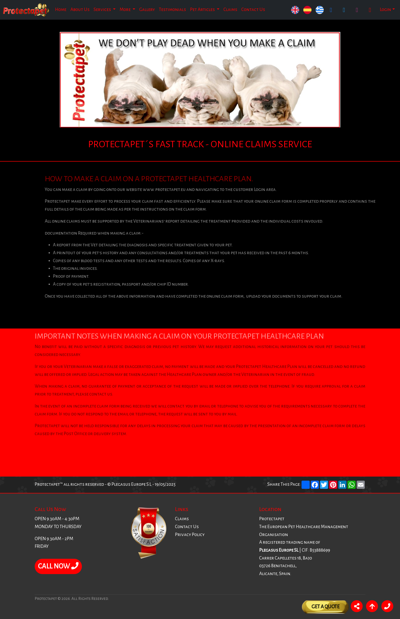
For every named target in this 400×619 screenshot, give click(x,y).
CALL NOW (58, 566)
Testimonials (172, 9)
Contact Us (253, 9)
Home (60, 9)
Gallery (147, 9)
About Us (80, 9)
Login (385, 9)
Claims (230, 9)
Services (103, 9)
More (125, 9)
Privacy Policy (190, 534)
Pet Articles (203, 9)
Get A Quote (325, 606)
